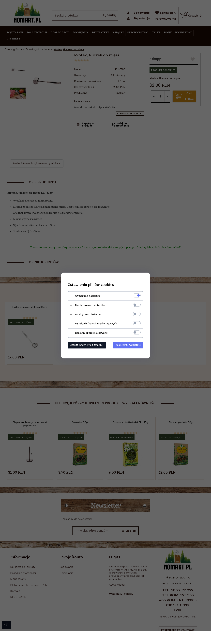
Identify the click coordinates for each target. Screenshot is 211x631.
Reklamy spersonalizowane (91, 333)
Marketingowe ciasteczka (90, 305)
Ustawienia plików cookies (91, 285)
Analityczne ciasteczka (88, 314)
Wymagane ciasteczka (87, 296)
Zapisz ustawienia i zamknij (86, 345)
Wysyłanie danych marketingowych (96, 323)
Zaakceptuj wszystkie (128, 345)
